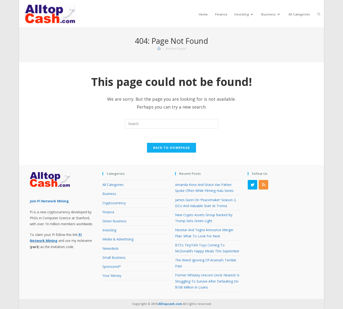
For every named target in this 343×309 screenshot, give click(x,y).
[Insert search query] (171, 124)
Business (109, 193)
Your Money (111, 275)
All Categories (113, 184)
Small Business (114, 257)
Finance (108, 212)
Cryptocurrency (114, 203)
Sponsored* (111, 266)
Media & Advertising (117, 239)
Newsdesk (110, 248)
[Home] (159, 48)
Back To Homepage (171, 148)
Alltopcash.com (170, 304)
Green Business (114, 221)
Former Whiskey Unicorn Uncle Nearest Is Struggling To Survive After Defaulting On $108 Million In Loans (207, 281)
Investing (109, 230)
